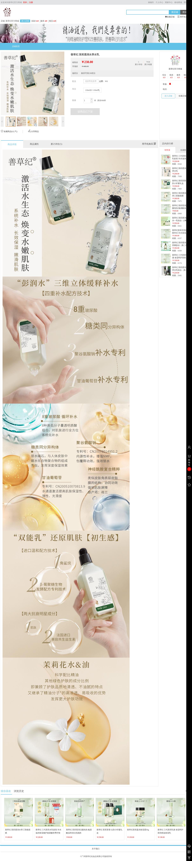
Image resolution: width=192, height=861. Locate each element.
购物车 (151, 2)
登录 (25, 2)
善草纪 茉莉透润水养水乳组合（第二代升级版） (180, 270)
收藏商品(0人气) (9, 131)
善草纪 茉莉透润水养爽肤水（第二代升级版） (180, 245)
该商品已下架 (85, 111)
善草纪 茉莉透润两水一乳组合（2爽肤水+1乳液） (180, 220)
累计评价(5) (56, 144)
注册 (30, 2)
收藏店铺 (182, 96)
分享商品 (33, 131)
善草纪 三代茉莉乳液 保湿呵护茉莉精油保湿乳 (180, 257)
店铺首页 (16, 46)
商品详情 (12, 144)
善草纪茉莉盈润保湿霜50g (138, 830)
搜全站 (185, 12)
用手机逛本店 (184, 17)
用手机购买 (149, 144)
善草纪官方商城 (175, 69)
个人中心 (159, 2)
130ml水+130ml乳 (92, 90)
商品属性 (34, 144)
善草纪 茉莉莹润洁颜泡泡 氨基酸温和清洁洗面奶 (180, 208)
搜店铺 (174, 12)
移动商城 (178, 2)
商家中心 (169, 2)
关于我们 (95, 849)
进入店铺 (25, 21)
